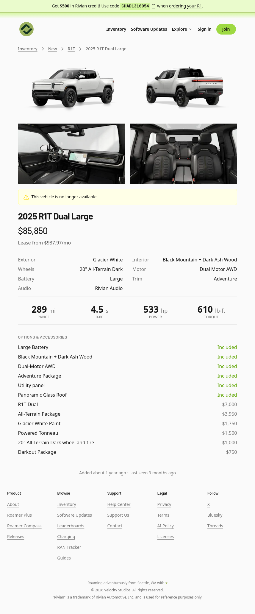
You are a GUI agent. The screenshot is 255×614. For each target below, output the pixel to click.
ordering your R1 (185, 6)
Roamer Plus (19, 515)
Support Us (118, 515)
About (13, 504)
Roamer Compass (24, 526)
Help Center (118, 504)
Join (226, 29)
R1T (71, 49)
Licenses (165, 536)
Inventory (116, 29)
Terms (163, 515)
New (52, 49)
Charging (66, 536)
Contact (114, 526)
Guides (64, 558)
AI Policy (165, 526)
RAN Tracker (69, 547)
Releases (15, 536)
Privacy (164, 504)
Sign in (205, 29)
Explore (182, 29)
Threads (215, 526)
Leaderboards (70, 526)
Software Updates (149, 29)
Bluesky (215, 515)
